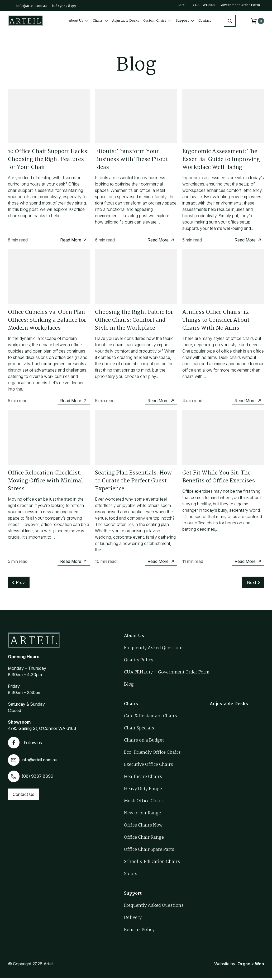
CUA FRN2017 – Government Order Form (166, 672)
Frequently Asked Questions (154, 648)
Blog (129, 684)
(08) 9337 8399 (64, 6)
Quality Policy (138, 660)
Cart (181, 5)
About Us (78, 20)
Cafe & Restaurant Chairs (150, 716)
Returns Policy (139, 929)
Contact (204, 20)
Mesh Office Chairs (144, 801)
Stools (130, 873)
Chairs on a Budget (144, 740)
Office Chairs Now (143, 825)
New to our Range (142, 813)
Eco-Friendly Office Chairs (152, 752)
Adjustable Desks (125, 20)
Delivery (133, 917)
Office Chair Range (144, 837)
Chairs (100, 20)
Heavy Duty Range (143, 788)
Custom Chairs (157, 20)
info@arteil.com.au (31, 6)
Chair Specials (139, 728)
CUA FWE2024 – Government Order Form (226, 5)
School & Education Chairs (152, 861)
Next (251, 582)
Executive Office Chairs (148, 764)
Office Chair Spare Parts (149, 849)
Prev (20, 582)
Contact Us (23, 794)
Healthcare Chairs (143, 776)
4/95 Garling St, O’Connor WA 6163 (42, 728)
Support (185, 20)
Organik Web (250, 963)
